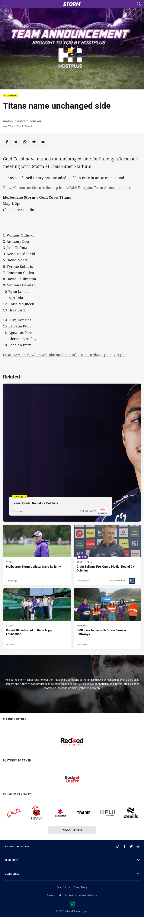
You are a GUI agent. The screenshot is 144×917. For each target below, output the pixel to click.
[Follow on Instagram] (137, 846)
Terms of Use (63, 887)
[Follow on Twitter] (131, 846)
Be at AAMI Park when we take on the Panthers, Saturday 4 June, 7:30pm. (64, 354)
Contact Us (70, 895)
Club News (10, 96)
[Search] (139, 4)
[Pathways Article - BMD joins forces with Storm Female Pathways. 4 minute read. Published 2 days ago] (107, 618)
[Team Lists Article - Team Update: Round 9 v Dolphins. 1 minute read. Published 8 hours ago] (72, 453)
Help (60, 895)
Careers (51, 895)
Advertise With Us (88, 895)
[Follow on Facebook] (124, 846)
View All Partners (72, 830)
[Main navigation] (5, 4)
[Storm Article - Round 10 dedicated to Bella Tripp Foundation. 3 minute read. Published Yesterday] (37, 618)
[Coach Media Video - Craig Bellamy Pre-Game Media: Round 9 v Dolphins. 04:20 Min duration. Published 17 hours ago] (107, 555)
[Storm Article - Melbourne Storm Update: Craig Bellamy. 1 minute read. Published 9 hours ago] (37, 555)
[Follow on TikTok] (117, 846)
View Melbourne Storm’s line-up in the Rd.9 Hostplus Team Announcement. (67, 187)
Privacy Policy (80, 887)
